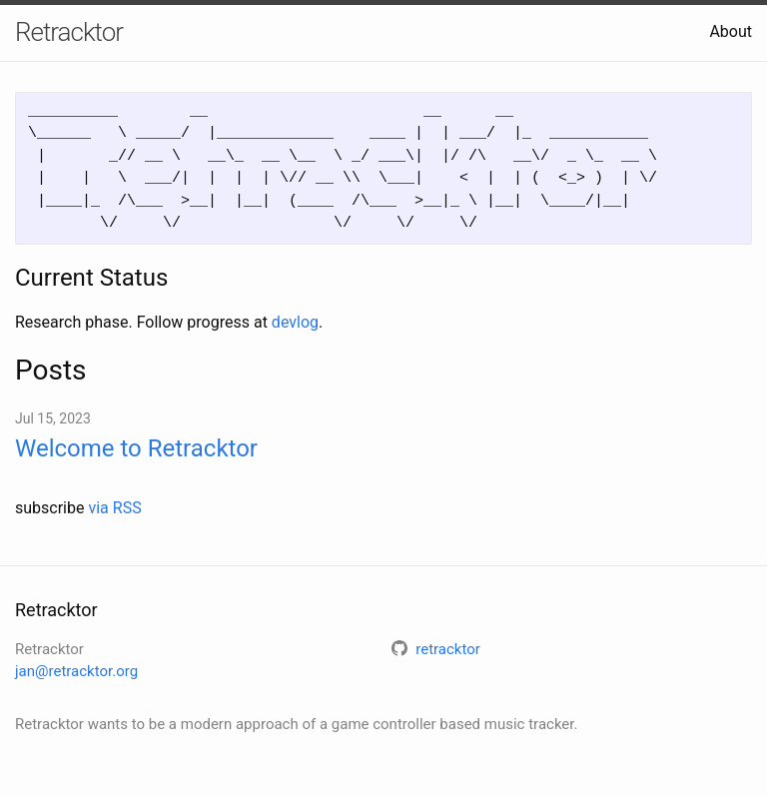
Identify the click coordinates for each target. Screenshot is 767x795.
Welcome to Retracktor (136, 448)
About (730, 31)
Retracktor (69, 32)
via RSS (114, 507)
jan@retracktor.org (76, 671)
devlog (295, 322)
